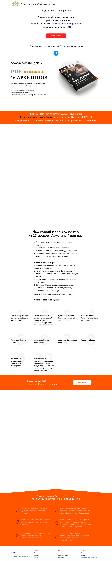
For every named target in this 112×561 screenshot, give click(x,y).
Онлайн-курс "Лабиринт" (64, 555)
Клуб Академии (61, 557)
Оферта (83, 555)
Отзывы (36, 557)
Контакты (83, 552)
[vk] (12, 553)
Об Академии (37, 552)
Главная (36, 550)
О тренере (36, 555)
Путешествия (61, 552)
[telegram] (56, 53)
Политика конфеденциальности (89, 557)
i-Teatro (59, 550)
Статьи (82, 550)
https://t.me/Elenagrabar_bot (68, 23)
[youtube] (14, 553)
